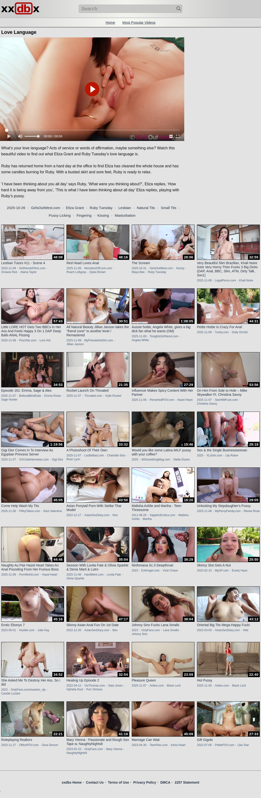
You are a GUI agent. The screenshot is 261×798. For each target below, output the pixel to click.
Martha (147, 519)
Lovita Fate (114, 574)
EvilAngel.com (150, 570)
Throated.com (93, 395)
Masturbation (125, 215)
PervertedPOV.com (162, 400)
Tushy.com (222, 332)
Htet (245, 630)
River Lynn (73, 459)
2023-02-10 (73, 749)
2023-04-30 (139, 745)
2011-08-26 (139, 515)
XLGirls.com (214, 455)
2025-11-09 (73, 268)
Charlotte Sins (116, 455)
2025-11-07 (8, 395)
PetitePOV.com (224, 745)
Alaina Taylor (28, 272)
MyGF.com (222, 570)
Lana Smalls (171, 630)
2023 (135, 570)
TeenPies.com (159, 745)
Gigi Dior (57, 459)
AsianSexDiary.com (96, 515)
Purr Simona (94, 689)
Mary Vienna (114, 749)
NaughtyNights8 (76, 753)
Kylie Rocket (113, 395)
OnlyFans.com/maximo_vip (28, 689)
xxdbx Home (72, 782)
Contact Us (95, 782)
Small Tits (168, 208)
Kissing (103, 215)
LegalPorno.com (225, 280)
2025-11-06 (139, 400)
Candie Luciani (10, 693)
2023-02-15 (204, 570)
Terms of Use (118, 782)
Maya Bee (138, 272)
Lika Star (243, 745)
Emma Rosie (52, 395)
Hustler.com (26, 630)
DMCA (165, 782)
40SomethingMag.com (155, 459)
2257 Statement (187, 782)
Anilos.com (157, 685)
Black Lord (174, 685)
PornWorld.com (29, 574)
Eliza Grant (75, 208)
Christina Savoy (207, 403)
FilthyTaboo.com (29, 511)
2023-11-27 (8, 745)
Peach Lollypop (76, 272)
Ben (115, 630)
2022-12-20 (73, 630)
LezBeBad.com (94, 455)
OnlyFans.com (150, 630)
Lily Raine (231, 455)
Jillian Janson (75, 344)
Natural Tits (146, 208)
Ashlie (136, 519)
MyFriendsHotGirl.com (98, 340)
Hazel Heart (184, 400)
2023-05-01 (8, 630)
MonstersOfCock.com (98, 268)
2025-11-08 (8, 268)
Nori (115, 515)
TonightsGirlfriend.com (164, 336)
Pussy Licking (60, 215)
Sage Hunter (9, 399)
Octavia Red (9, 272)
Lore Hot (45, 340)
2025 (135, 459)
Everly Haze (239, 570)
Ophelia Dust (74, 689)
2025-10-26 (16, 208)
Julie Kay (43, 630)
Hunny (180, 268)
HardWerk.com (94, 574)
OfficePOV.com (29, 745)
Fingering (84, 215)
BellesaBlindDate (30, 395)
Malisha (183, 515)
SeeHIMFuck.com (226, 400)
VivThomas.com (94, 685)
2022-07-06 (204, 745)
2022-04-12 (73, 685)
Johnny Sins (139, 634)
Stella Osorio (181, 459)
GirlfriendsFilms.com (32, 268)
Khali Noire (246, 280)
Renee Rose (252, 511)
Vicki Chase (170, 570)
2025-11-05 (204, 685)
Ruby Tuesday (101, 208)
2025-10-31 (139, 268)
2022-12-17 (73, 515)
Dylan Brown (97, 272)
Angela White (140, 340)
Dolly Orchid (239, 332)
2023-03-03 (204, 630)
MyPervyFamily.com (228, 511)
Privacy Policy (144, 782)
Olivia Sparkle (75, 578)
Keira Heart (178, 745)
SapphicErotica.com (162, 515)
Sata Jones (115, 685)
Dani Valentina (52, 511)
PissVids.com (27, 340)
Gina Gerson (50, 745)
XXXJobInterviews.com (34, 459)
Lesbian (124, 208)
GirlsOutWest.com (45, 208)
